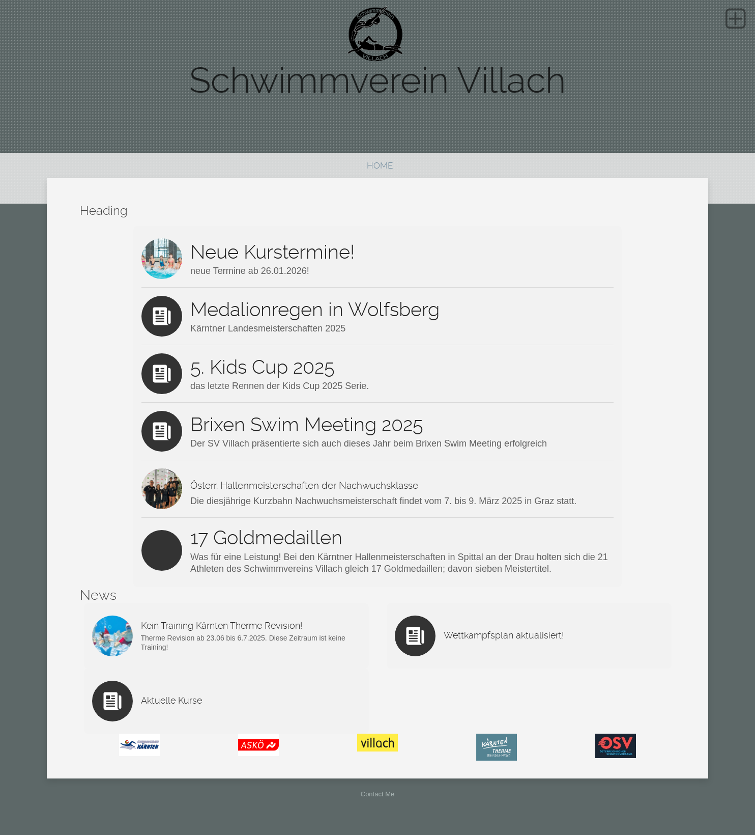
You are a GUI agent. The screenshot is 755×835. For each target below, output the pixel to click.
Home (380, 165)
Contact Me (377, 794)
